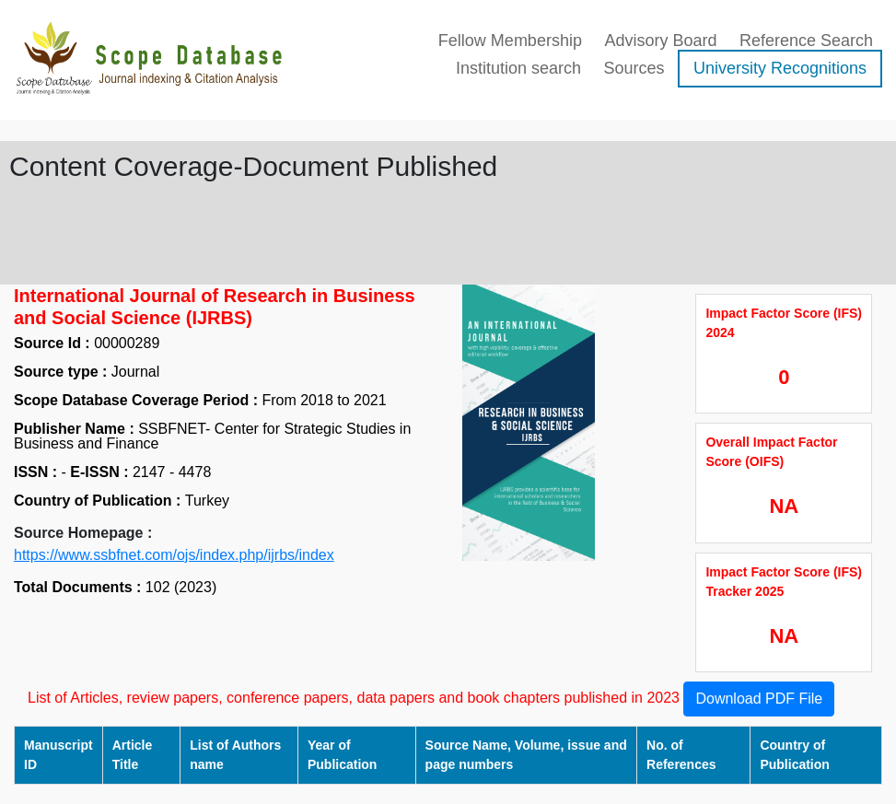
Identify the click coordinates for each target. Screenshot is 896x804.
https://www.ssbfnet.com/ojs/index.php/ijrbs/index (174, 555)
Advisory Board (660, 40)
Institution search (518, 68)
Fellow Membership (510, 40)
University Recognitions (780, 68)
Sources (633, 68)
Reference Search (806, 40)
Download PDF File (758, 698)
